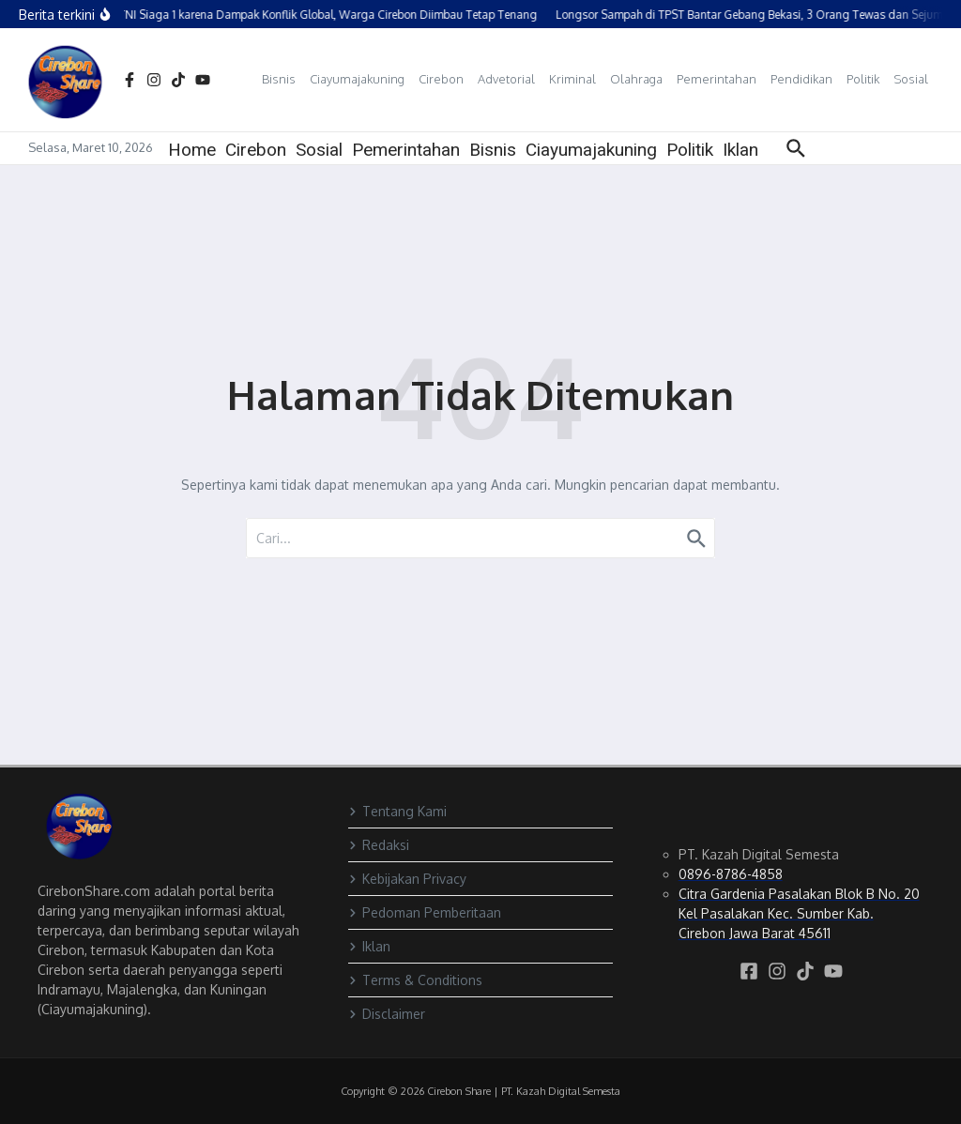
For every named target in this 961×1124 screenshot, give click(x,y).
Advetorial (506, 78)
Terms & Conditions (415, 980)
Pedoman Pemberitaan (424, 912)
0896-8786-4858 (731, 874)
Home (192, 149)
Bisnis (279, 78)
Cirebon (441, 78)
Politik (863, 78)
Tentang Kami (397, 811)
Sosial (910, 78)
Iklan (740, 149)
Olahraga (636, 78)
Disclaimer (386, 1014)
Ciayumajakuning (357, 78)
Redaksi (378, 845)
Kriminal (572, 78)
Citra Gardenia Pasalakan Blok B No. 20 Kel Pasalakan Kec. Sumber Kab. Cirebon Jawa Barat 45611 (799, 913)
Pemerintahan (716, 78)
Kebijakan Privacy (407, 879)
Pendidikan (801, 78)
